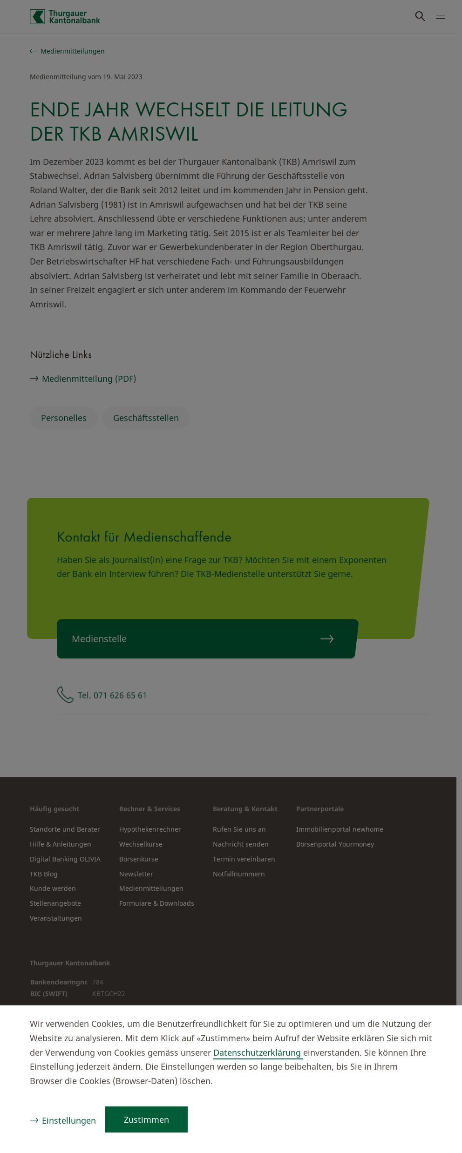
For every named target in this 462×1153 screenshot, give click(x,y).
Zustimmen (146, 1119)
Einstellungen (69, 1120)
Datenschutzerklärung (258, 1052)
